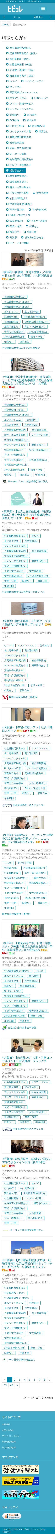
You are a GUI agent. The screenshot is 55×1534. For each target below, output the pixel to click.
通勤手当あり (15, 170)
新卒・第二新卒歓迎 (18, 148)
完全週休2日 (36, 125)
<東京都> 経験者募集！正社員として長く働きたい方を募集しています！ (26, 622)
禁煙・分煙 (14, 226)
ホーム (16, 17)
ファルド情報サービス (19, 103)
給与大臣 (29, 120)
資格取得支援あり (17, 181)
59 (5, 1385)
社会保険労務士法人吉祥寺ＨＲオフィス (23, 592)
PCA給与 (12, 120)
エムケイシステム (32, 81)
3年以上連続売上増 (18, 215)
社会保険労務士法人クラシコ (22, 805)
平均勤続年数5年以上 (19, 204)
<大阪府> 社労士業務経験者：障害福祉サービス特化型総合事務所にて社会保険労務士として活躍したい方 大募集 (27, 380)
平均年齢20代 (15, 209)
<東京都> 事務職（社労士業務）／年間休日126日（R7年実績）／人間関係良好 (27, 273)
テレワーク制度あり (18, 165)
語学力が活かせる (32, 237)
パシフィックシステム (19, 109)
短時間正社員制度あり (19, 159)
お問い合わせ (8, 1430)
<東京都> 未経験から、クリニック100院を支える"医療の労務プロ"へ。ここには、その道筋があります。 (27, 838)
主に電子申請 (15, 125)
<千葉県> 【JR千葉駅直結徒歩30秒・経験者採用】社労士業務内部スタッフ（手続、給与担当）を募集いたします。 (27, 1263)
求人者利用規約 (9, 1447)
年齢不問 (30, 231)
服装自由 (12, 231)
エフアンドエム (16, 98)
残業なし (41, 131)
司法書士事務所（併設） (21, 70)
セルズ (11, 81)
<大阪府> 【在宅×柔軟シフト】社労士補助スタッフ (27, 728)
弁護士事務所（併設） (19, 64)
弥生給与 (12, 114)
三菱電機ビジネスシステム (22, 92)
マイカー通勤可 (37, 220)
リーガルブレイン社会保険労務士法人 (25, 481)
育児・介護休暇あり (18, 187)
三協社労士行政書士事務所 (19, 1027)
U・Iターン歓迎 (16, 153)
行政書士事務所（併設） (21, 75)
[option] (17, 17)
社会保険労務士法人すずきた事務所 (21, 348)
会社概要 (6, 1424)
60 (11, 1385)
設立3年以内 (14, 220)
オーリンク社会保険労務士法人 (22, 1230)
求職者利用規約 (9, 1442)
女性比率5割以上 (17, 198)
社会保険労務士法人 (18, 47)
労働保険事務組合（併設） (22, 53)
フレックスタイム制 (18, 131)
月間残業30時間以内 (18, 137)
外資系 (11, 237)
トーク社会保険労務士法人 (18, 1359)
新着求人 (38, 17)
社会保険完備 (15, 142)
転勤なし (32, 226)
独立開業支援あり (17, 176)
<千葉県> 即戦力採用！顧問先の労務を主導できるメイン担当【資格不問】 (26, 1160)
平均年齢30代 (37, 209)
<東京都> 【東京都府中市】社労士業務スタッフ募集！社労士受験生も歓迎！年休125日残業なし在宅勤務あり (27, 946)
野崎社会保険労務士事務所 (19, 697)
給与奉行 (30, 114)
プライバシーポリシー (11, 1436)
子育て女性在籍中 (17, 192)
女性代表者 (40, 192)
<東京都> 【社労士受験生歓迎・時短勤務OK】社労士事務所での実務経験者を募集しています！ (26, 514)
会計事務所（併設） (18, 59)
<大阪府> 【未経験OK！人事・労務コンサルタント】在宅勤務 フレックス (27, 1059)
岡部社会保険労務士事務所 (16, 914)
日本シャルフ (39, 98)
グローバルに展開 (17, 243)
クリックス (14, 86)
